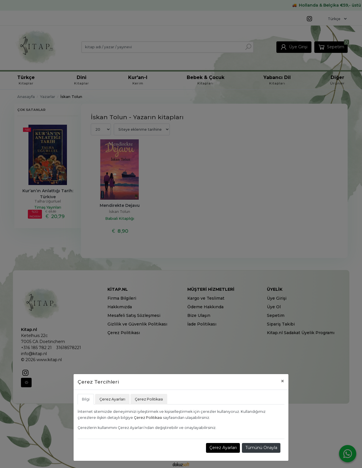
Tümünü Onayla (261, 447)
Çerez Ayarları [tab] (112, 399)
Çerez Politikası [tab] (149, 399)
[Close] (282, 381)
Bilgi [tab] (86, 399)
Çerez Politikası (148, 417)
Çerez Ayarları (223, 447)
